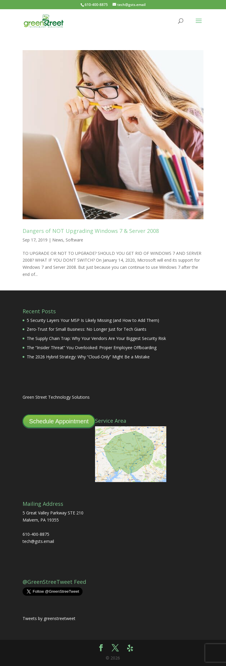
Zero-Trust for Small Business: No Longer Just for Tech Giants (86, 329)
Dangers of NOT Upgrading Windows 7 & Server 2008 (91, 230)
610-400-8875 (96, 4)
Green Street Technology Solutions (56, 397)
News (57, 240)
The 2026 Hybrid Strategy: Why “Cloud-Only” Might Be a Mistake (88, 357)
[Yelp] (130, 648)
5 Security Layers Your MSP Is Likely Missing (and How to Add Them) (93, 320)
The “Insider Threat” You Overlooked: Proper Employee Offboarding (92, 347)
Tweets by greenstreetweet (49, 618)
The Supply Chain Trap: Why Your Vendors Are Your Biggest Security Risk (96, 338)
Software (74, 240)
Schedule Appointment (58, 421)
